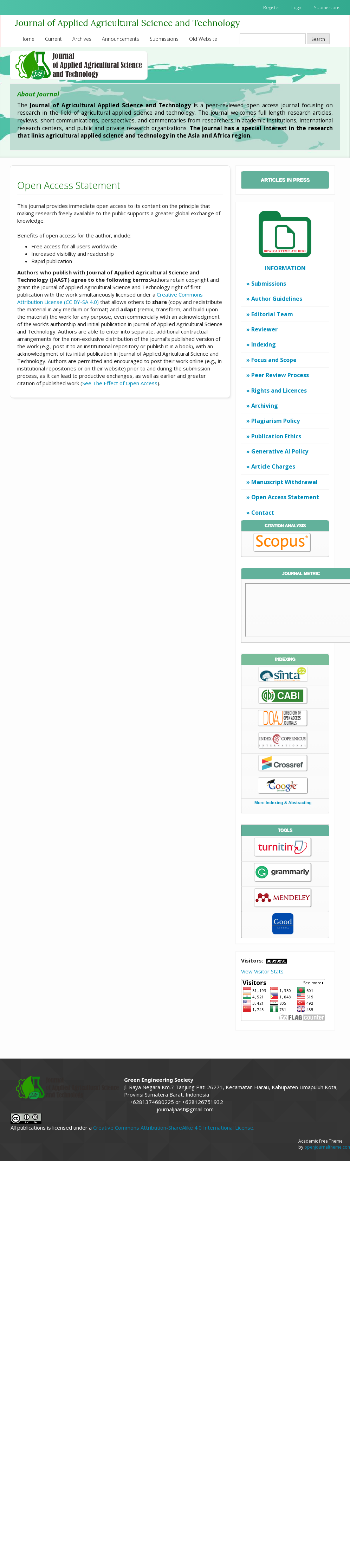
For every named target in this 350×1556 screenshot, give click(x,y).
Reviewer (264, 329)
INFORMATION (285, 268)
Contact (262, 512)
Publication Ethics (276, 436)
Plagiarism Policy (275, 421)
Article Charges (273, 466)
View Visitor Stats (262, 971)
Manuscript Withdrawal (284, 482)
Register (271, 7)
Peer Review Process (280, 375)
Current (53, 39)
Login (297, 7)
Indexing (263, 344)
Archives (81, 39)
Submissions (327, 7)
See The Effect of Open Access (119, 383)
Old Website (203, 39)
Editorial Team (272, 314)
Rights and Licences (279, 390)
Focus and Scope (274, 360)
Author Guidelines (276, 299)
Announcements (120, 39)
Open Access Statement (285, 497)
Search (318, 39)
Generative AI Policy (279, 451)
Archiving (264, 405)
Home (27, 39)
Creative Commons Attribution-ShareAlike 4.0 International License (173, 1127)
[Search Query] (273, 38)
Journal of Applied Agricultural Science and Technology (127, 22)
